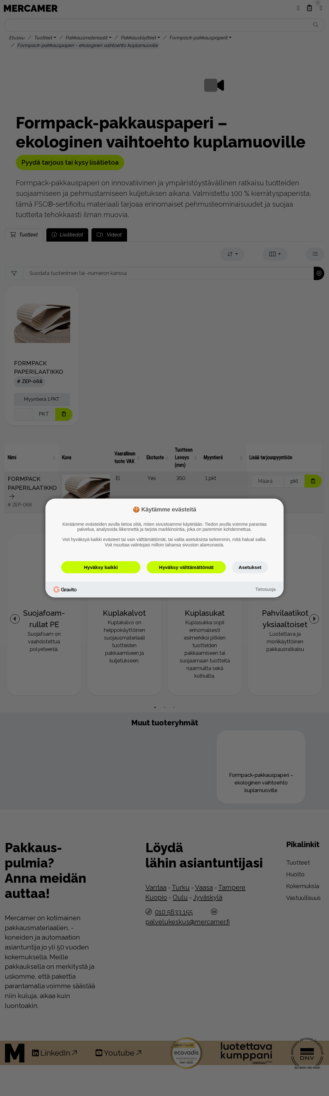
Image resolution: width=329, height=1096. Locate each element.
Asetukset (249, 567)
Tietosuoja (265, 589)
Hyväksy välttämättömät (186, 567)
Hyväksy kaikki (101, 567)
